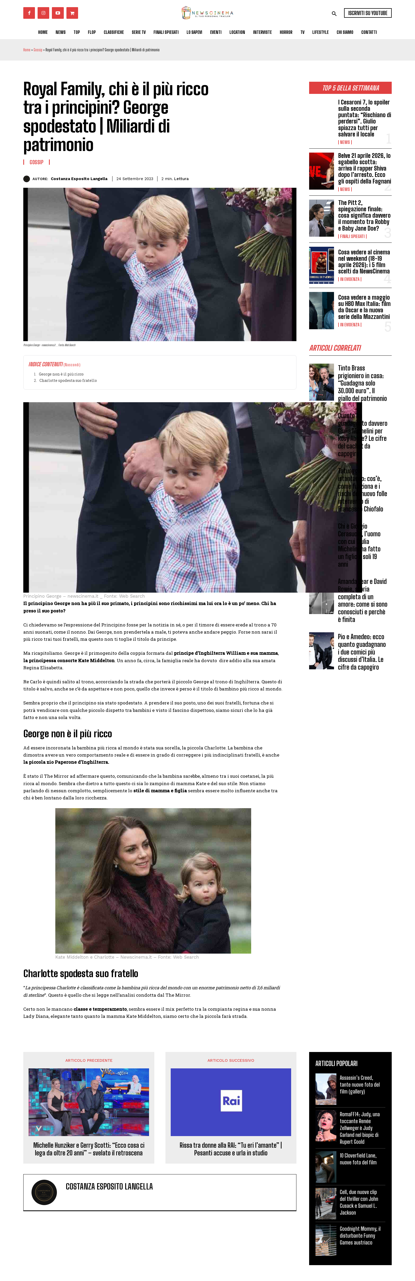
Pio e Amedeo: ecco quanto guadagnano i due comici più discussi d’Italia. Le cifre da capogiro (362, 653)
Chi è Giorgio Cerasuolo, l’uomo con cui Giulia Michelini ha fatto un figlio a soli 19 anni (359, 547)
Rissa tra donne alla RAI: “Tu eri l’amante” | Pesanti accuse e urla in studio (231, 1149)
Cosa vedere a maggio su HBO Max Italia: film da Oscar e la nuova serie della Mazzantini (364, 307)
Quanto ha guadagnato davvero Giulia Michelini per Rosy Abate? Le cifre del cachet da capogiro (362, 436)
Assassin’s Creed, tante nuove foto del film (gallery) (360, 1084)
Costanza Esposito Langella (79, 178)
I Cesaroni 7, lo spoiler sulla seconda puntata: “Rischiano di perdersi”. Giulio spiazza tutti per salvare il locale (364, 118)
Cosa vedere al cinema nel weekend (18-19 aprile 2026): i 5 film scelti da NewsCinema (364, 262)
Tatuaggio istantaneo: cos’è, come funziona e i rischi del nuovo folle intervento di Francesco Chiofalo (362, 491)
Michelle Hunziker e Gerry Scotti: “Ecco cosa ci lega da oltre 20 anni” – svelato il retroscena (89, 1149)
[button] (334, 13)
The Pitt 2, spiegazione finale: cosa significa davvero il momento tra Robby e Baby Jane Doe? (364, 215)
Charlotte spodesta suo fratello (68, 380)
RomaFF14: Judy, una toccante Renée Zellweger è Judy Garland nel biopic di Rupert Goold (360, 1128)
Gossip (38, 50)
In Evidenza (349, 279)
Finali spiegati (352, 236)
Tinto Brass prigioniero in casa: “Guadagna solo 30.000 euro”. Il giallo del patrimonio (362, 385)
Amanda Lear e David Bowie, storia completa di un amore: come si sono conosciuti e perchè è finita (362, 602)
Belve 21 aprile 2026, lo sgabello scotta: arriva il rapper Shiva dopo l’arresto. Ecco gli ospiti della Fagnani (364, 168)
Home (26, 50)
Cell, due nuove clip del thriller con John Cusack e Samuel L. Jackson (359, 1202)
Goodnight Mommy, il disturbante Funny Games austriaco (360, 1235)
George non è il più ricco (61, 374)
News (345, 142)
